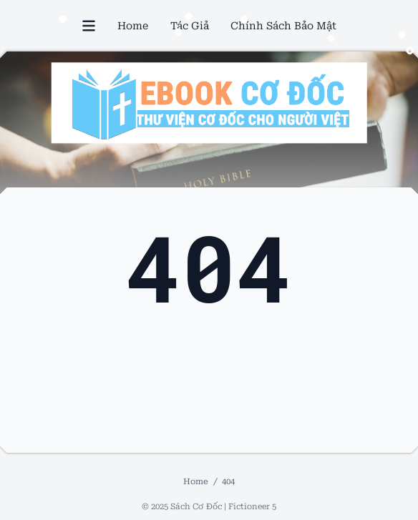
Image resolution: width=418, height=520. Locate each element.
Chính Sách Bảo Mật (283, 25)
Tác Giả (189, 25)
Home (132, 25)
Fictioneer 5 (252, 506)
